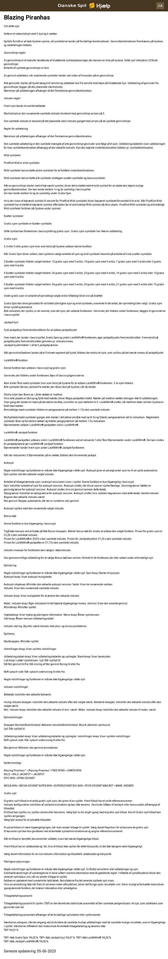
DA (160, 6)
